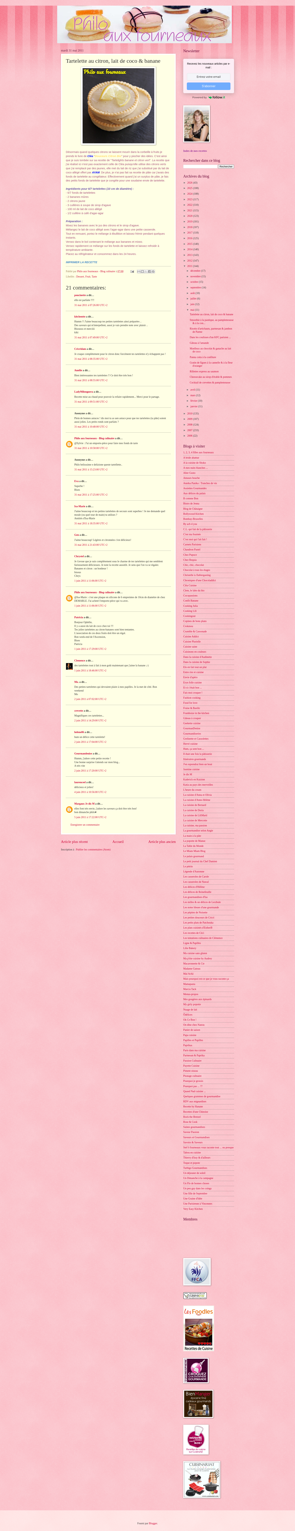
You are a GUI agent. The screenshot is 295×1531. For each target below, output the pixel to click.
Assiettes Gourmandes (195, 488)
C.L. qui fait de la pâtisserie (197, 529)
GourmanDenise (191, 728)
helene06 (79, 732)
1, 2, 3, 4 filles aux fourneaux (198, 452)
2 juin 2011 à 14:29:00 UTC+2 (90, 720)
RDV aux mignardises (194, 1101)
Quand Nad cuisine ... (194, 1091)
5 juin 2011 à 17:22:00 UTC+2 (90, 817)
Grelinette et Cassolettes (195, 738)
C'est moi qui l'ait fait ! (195, 539)
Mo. (76, 682)
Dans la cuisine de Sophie (196, 662)
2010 (190, 413)
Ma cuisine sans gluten (195, 953)
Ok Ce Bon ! (189, 1019)
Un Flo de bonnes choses (196, 1183)
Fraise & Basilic (191, 708)
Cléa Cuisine (190, 585)
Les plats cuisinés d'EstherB (197, 927)
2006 (190, 435)
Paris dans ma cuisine (194, 1050)
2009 (190, 419)
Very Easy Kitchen (193, 1209)
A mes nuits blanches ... (195, 467)
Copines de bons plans (195, 621)
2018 (190, 227)
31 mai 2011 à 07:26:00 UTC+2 (90, 305)
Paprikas (187, 1045)
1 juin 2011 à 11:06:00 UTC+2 (90, 580)
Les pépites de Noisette (195, 912)
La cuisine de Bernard (194, 805)
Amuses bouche (191, 478)
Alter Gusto (189, 473)
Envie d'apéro (190, 677)
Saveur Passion (191, 1132)
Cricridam (80, 349)
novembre (195, 276)
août (192, 293)
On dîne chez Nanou (194, 1024)
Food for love (190, 702)
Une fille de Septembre (195, 1193)
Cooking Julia (190, 606)
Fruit (87, 276)
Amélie (78, 370)
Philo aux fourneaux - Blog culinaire (94, 438)
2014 (190, 249)
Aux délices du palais (194, 493)
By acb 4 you (190, 524)
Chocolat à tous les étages (196, 570)
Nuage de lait (190, 1009)
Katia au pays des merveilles (198, 784)
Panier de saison (191, 1029)
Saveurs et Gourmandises (196, 1137)
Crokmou (188, 626)
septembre (196, 287)
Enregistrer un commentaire (85, 824)
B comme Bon (190, 498)
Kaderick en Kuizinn (194, 779)
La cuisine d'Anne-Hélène (196, 800)
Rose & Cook (190, 1122)
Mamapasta (189, 984)
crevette (78, 710)
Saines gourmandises (194, 1127)
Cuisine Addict (191, 636)
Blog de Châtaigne (193, 508)
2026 (190, 182)
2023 (190, 199)
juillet (193, 298)
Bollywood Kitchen (193, 513)
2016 (190, 238)
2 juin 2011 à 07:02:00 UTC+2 (90, 699)
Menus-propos (190, 994)
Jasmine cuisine (191, 769)
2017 (190, 232)
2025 (190, 188)
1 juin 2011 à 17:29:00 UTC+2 (90, 649)
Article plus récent (74, 842)
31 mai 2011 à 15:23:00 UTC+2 (90, 469)
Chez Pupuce (190, 554)
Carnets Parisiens (192, 544)
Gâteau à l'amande (199, 343)
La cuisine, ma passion (195, 825)
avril (193, 389)
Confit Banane (190, 600)
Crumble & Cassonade (195, 631)
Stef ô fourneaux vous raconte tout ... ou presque (208, 1147)
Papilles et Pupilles (193, 1040)
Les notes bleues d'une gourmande (201, 907)
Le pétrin (188, 866)
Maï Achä (188, 973)
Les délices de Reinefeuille (197, 892)
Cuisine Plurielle (192, 641)
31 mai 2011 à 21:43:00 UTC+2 (90, 544)
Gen (76, 535)
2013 (190, 255)
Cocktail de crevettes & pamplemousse (210, 382)
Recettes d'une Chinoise (195, 1111)
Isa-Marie (79, 506)
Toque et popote (191, 1162)
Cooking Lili (190, 611)
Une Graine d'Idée (192, 1198)
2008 (190, 424)
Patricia (78, 617)
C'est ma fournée (192, 534)
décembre (195, 270)
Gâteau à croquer (192, 718)
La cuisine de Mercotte (195, 820)
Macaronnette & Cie (194, 963)
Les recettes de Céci (193, 933)
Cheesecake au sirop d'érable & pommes (211, 377)
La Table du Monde (193, 846)
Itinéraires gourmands (194, 759)
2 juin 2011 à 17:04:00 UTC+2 (90, 742)
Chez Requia (190, 559)
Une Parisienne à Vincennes (197, 1203)
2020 (190, 216)
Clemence (79, 660)
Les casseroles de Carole (196, 876)
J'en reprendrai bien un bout (197, 764)
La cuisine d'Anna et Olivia (197, 794)
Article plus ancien (162, 842)
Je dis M (187, 774)
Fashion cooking (192, 697)
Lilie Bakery (189, 948)
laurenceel (80, 782)
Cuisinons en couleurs (194, 651)
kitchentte (79, 316)
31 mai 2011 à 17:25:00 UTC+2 (90, 494)
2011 (190, 266)
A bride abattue (191, 457)
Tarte (94, 276)
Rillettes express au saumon (204, 371)
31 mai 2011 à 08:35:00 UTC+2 (90, 358)
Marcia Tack (189, 989)
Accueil (118, 842)
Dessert (80, 276)
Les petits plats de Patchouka (198, 922)
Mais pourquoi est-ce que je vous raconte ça (206, 978)
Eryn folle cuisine (192, 682)
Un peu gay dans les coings (197, 1188)
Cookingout (189, 616)
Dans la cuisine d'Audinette (197, 657)
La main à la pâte (192, 835)
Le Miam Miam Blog (194, 851)
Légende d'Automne (193, 871)
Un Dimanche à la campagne (198, 1178)
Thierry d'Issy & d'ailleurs (196, 1157)
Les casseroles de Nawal (196, 881)
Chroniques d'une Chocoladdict (199, 580)
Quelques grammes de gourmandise (201, 1096)
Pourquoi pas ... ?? (192, 1086)
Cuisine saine (190, 646)
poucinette (80, 295)
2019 (190, 221)
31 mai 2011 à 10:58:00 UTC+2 (90, 448)
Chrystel (79, 556)
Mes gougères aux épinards (197, 999)
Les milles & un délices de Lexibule (202, 902)
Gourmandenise (83, 753)
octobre (194, 281)
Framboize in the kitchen (196, 713)
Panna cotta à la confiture (203, 357)
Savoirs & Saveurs (193, 1142)
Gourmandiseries (192, 733)
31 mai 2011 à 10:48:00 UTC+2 (90, 426)
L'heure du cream (192, 789)
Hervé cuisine (190, 743)
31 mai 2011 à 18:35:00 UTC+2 (90, 523)
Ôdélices (187, 1014)
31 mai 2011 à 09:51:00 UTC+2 (90, 401)
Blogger (153, 1523)
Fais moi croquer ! (192, 692)
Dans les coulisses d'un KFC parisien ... (210, 337)
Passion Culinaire (192, 1060)
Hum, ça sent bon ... (193, 748)
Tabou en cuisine (192, 1152)
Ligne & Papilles (192, 943)
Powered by (208, 97)
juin (192, 304)
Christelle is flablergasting (197, 575)
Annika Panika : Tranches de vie (200, 483)
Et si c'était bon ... (192, 687)
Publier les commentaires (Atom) (93, 849)
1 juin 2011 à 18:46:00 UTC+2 (90, 670)
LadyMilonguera (83, 391)
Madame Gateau (191, 968)
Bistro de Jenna (191, 503)
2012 (190, 260)
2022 (190, 204)
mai (192, 309)
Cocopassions (190, 595)
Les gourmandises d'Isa (195, 897)
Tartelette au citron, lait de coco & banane (211, 314)
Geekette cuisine (192, 723)
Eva (76, 481)
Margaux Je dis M (84, 803)
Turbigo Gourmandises (195, 1168)
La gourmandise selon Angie (198, 830)
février (194, 400)
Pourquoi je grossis (193, 1081)
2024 (190, 193)
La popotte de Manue (194, 841)
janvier (194, 406)
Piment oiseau (190, 1070)
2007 (190, 430)
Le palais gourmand (193, 856)
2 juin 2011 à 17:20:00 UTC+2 (90, 770)
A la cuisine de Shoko (194, 462)
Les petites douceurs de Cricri (198, 917)
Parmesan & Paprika (194, 1055)
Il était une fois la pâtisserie (197, 754)
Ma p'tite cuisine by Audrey (197, 958)
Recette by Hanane (193, 1106)
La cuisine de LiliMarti (195, 815)
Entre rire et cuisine (193, 672)
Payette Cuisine (191, 1065)
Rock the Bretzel (192, 1116)
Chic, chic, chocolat (193, 565)
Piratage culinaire (192, 1076)
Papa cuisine (189, 1035)
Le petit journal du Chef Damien (200, 861)
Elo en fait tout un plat (195, 667)
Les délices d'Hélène (194, 887)
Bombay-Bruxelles (193, 519)
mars (193, 395)
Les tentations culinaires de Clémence (203, 938)
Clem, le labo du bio (193, 590)
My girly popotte (192, 1004)
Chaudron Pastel (191, 549)
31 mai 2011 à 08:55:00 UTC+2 (90, 380)
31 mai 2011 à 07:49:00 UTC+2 (90, 337)
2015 (190, 244)
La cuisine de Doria (193, 810)
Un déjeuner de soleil (194, 1173)
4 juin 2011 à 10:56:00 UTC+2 (90, 792)
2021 (190, 210)
